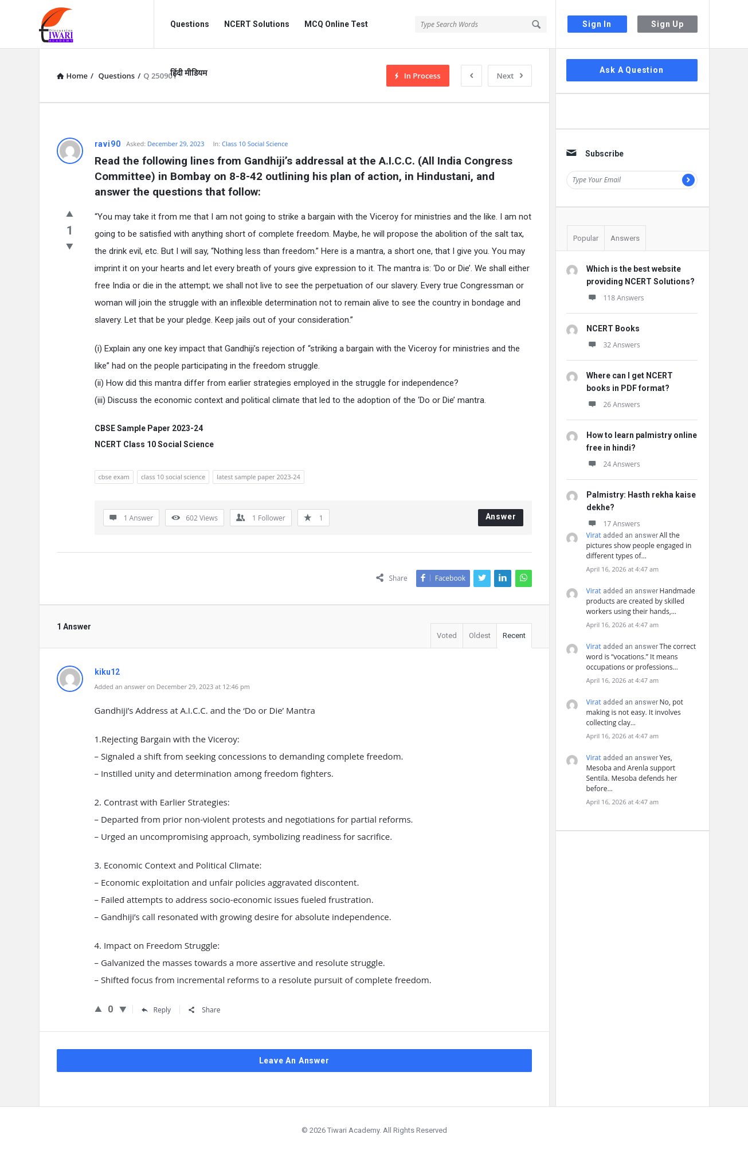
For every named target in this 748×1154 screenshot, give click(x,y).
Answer (500, 516)
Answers (625, 238)
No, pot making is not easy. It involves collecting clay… (634, 712)
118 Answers (615, 298)
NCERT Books (613, 328)
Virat (593, 535)
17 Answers (613, 524)
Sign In (597, 24)
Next (510, 76)
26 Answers (613, 404)
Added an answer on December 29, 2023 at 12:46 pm (172, 686)
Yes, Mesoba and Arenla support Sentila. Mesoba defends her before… (631, 773)
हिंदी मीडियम (188, 72)
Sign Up (667, 24)
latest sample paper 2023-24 (258, 476)
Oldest (480, 635)
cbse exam (114, 476)
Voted (447, 635)
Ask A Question (631, 70)
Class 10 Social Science (255, 143)
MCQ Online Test (336, 24)
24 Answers (613, 464)
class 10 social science (173, 476)
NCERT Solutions (256, 24)
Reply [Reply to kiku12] (156, 1010)
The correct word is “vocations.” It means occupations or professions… (641, 656)
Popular (585, 238)
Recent (514, 635)
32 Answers (613, 345)
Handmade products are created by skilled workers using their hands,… (640, 601)
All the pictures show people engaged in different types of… (639, 545)
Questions (189, 24)
